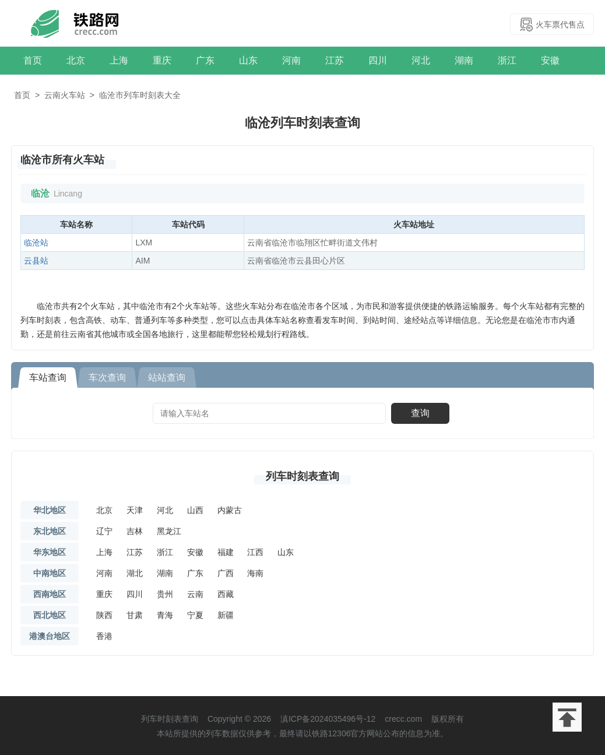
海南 (255, 573)
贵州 (165, 594)
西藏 (225, 594)
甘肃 (134, 615)
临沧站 (36, 242)
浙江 (507, 60)
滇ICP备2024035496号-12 (327, 719)
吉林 (134, 531)
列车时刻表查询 (302, 476)
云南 (195, 594)
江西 (255, 552)
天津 (134, 510)
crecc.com (403, 719)
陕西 (104, 615)
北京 (75, 60)
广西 (225, 573)
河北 (420, 60)
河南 (291, 60)
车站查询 (47, 377)
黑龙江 (169, 531)
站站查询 (166, 377)
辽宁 (104, 531)
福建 (225, 552)
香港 (104, 636)
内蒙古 (229, 510)
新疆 (225, 615)
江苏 (334, 60)
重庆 (162, 60)
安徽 (550, 60)
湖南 (464, 60)
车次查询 (107, 377)
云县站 (36, 260)
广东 (205, 60)
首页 (32, 60)
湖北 (134, 573)
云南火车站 (64, 95)
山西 (195, 510)
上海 (119, 60)
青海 (165, 615)
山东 (248, 60)
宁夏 (195, 615)
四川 (377, 60)
